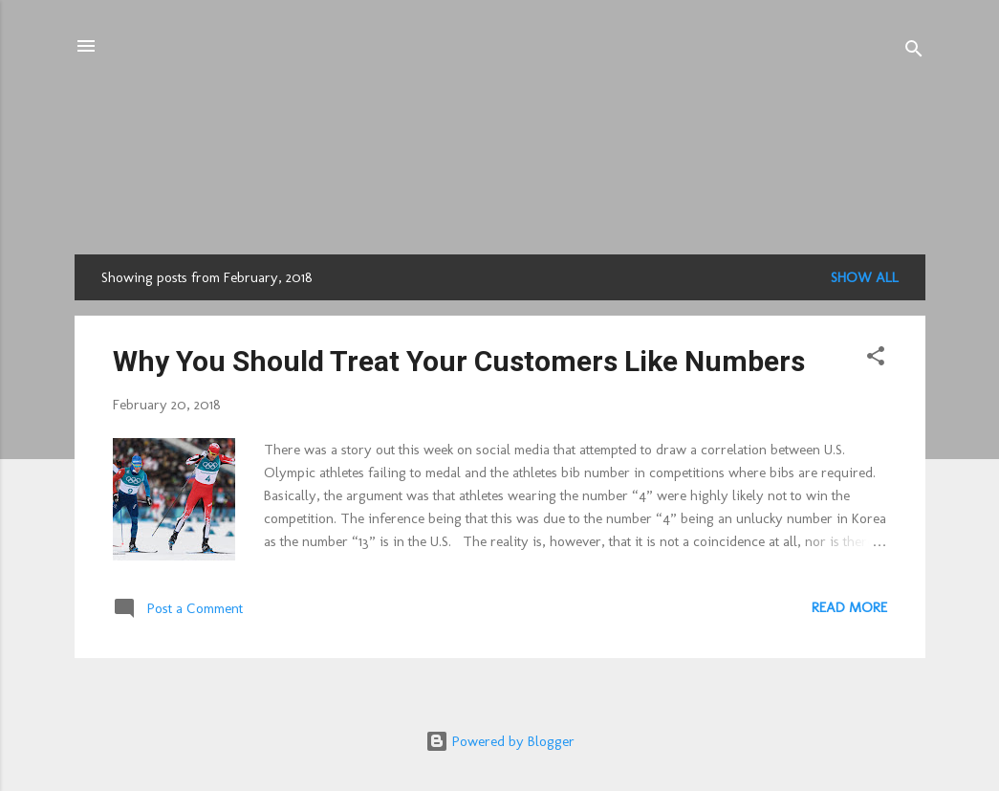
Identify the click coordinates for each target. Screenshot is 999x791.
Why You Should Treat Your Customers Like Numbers (459, 361)
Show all (865, 277)
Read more (849, 607)
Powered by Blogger (500, 741)
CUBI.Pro (500, 130)
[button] (875, 359)
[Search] (913, 52)
